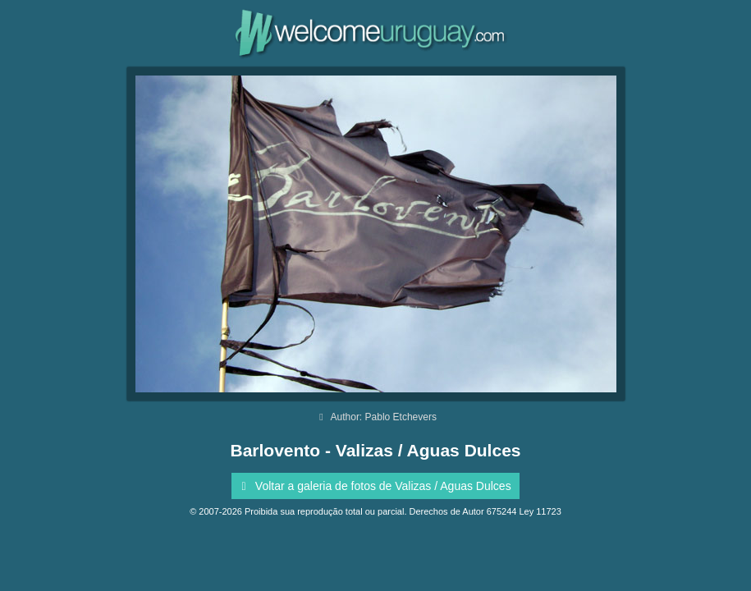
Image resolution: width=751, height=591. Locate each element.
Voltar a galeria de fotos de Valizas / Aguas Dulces (373, 485)
